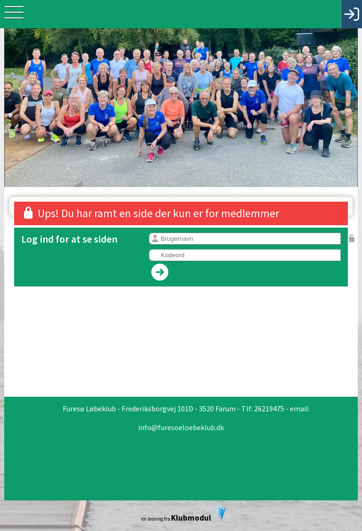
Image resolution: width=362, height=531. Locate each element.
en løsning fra (183, 513)
